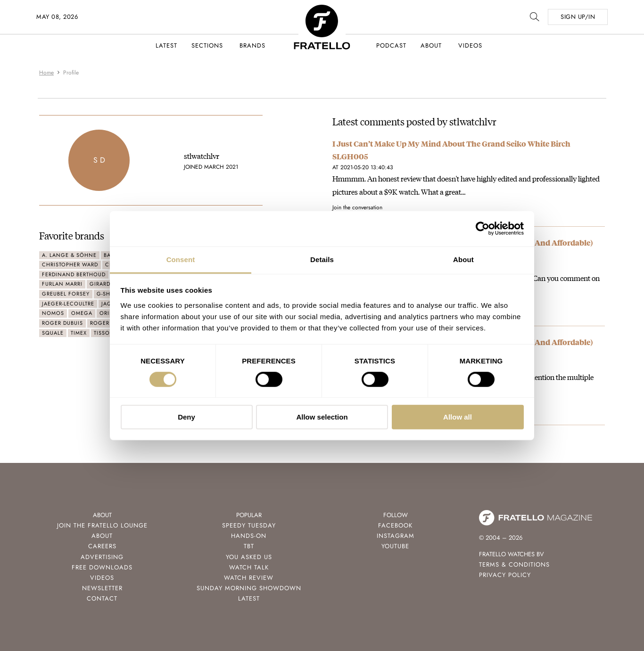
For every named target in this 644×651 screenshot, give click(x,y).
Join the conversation (357, 207)
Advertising (102, 556)
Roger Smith (109, 323)
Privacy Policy (505, 574)
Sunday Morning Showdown (249, 588)
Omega (81, 313)
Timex (79, 333)
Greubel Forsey (66, 293)
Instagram (395, 535)
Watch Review (248, 577)
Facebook (395, 525)
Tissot (103, 333)
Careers (102, 546)
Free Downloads (102, 567)
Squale (53, 333)
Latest (166, 45)
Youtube (395, 546)
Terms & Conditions (514, 564)
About (431, 45)
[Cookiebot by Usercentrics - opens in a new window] (482, 229)
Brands (252, 45)
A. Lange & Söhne (69, 255)
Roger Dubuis (62, 323)
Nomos (53, 313)
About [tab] (463, 259)
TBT (249, 546)
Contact (102, 598)
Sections (207, 45)
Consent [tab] (180, 259)
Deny (186, 417)
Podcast (391, 45)
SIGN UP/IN (578, 16)
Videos (470, 45)
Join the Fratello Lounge (102, 525)
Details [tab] (322, 259)
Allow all (457, 417)
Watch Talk (249, 567)
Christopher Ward (70, 264)
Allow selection (321, 417)
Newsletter (102, 588)
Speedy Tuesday (249, 525)
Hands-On (248, 535)
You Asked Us (249, 556)
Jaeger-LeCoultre (68, 303)
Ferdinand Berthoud (74, 274)
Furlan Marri (62, 284)
